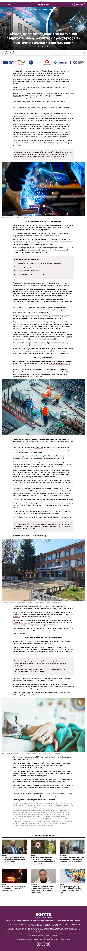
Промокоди (78, 920)
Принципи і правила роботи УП (64, 920)
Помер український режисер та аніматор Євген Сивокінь (13, 887)
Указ (44, 343)
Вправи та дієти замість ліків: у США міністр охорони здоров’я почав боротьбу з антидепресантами (13, 860)
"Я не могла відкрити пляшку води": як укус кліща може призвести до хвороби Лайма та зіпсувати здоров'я (43, 860)
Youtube (27, 622)
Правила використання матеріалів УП (44, 920)
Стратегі (69, 337)
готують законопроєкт (25, 631)
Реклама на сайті (10, 920)
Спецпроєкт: (43, 9)
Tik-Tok (20, 622)
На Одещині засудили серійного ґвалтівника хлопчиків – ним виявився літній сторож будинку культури (72, 860)
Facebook (53, 620)
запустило (16, 617)
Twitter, (15, 622)
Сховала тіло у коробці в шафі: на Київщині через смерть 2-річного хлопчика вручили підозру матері (42, 889)
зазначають (39, 448)
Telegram (60, 620)
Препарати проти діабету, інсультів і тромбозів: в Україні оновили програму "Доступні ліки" (71, 889)
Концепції (41, 332)
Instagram (67, 620)
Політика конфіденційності (24, 920)
